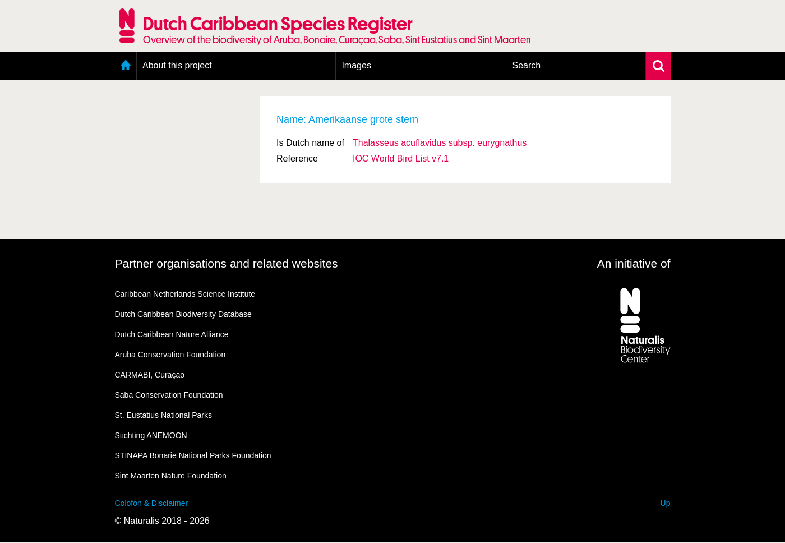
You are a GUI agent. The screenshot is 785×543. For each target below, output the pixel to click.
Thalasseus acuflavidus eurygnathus (440, 143)
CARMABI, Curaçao (149, 374)
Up (666, 503)
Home (125, 66)
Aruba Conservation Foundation (170, 354)
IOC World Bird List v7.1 (401, 158)
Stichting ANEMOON (151, 435)
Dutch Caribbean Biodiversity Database (183, 314)
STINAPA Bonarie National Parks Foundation (193, 455)
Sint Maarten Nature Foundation (171, 475)
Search (526, 65)
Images (356, 65)
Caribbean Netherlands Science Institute (185, 293)
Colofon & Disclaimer (151, 503)
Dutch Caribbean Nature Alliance (172, 334)
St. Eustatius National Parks (164, 415)
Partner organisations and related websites (226, 263)
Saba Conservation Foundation (169, 394)
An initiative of (634, 263)
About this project (177, 65)
